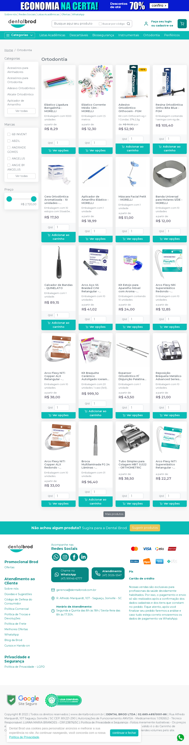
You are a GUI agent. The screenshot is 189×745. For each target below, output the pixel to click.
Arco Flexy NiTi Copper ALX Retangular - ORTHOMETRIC (54, 376)
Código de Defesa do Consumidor (18, 601)
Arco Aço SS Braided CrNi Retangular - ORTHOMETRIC (92, 288)
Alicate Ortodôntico (20, 94)
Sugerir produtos (145, 527)
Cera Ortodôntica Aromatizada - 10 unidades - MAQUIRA (56, 200)
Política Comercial (16, 609)
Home (8, 50)
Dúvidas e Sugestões (18, 594)
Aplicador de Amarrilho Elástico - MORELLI (95, 200)
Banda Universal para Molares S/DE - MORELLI (169, 200)
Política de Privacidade (24, 737)
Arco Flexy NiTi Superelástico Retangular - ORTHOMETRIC (166, 464)
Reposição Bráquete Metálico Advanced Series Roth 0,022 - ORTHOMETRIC (168, 376)
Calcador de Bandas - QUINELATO (58, 286)
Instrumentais (128, 35)
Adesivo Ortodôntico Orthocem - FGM (130, 108)
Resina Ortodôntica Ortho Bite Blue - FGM (169, 108)
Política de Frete (15, 623)
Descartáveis (79, 35)
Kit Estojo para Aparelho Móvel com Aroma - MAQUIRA (129, 288)
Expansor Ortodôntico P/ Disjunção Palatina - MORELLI (132, 376)
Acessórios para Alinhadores (17, 70)
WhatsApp (78, 14)
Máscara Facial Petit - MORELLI (132, 198)
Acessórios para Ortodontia (17, 80)
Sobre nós (10, 14)
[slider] (9, 199)
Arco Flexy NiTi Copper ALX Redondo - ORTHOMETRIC (54, 464)
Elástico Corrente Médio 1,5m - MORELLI (94, 108)
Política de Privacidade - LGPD (24, 667)
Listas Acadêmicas (48, 14)
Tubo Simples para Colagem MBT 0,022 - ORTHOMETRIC (132, 464)
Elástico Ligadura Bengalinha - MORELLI (56, 108)
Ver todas (21, 111)
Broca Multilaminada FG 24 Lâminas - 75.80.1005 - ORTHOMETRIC (96, 464)
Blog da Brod (13, 640)
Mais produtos (114, 514)
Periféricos (172, 35)
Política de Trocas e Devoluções (17, 616)
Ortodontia (151, 35)
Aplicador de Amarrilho (15, 102)
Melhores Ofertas (16, 629)
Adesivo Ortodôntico (21, 88)
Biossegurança (103, 35)
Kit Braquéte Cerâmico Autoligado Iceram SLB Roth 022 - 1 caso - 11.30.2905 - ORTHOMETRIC (94, 376)
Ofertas (65, 14)
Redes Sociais (27, 14)
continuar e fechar (124, 732)
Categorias (19, 35)
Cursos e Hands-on (17, 645)
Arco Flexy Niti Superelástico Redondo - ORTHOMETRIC (166, 288)
